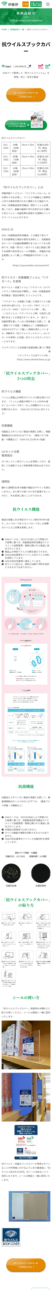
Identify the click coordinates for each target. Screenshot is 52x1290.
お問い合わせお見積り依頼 (36, 4)
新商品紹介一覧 (17, 29)
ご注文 (25, 4)
